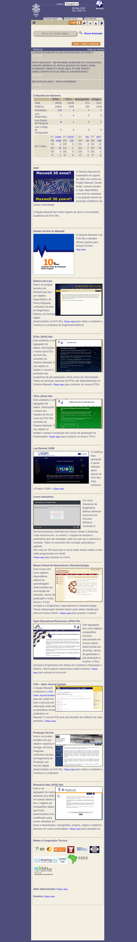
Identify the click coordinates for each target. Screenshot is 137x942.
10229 (70, 137)
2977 (98, 137)
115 (72, 140)
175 (60, 110)
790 (87, 137)
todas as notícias (95, 49)
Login (75, 22)
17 (100, 144)
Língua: (60, 4)
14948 (58, 137)
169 (99, 140)
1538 (58, 140)
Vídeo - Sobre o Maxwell (86, 44)
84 (87, 140)
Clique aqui (69, 321)
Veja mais (81, 249)
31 (60, 148)
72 (100, 148)
